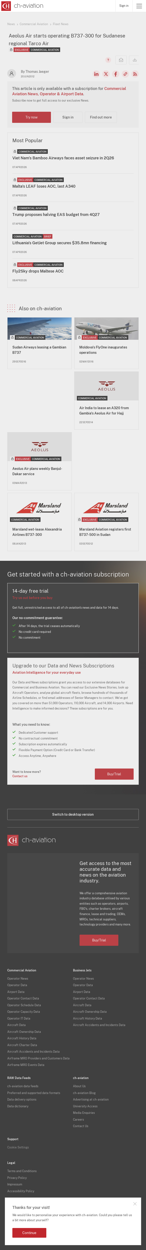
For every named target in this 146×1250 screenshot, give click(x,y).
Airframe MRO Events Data (25, 1065)
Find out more (101, 117)
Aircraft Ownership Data (24, 1032)
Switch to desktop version (73, 814)
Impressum (14, 1184)
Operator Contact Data (23, 998)
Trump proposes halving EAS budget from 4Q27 (56, 214)
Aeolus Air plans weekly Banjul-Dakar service (37, 471)
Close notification (134, 1203)
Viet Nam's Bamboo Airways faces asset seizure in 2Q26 (63, 158)
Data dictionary (17, 1106)
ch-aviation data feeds (22, 1086)
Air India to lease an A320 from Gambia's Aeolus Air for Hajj (104, 410)
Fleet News (60, 24)
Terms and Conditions (22, 1171)
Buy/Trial (114, 774)
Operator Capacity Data (23, 1011)
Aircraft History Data (21, 1038)
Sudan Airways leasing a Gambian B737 (39, 350)
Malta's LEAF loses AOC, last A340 (43, 186)
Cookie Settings (18, 1147)
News (11, 24)
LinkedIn (96, 74)
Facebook (115, 74)
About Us (79, 1086)
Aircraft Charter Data (22, 1045)
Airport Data (15, 992)
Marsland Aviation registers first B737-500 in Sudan (105, 532)
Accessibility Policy (20, 1191)
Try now (31, 117)
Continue (29, 1233)
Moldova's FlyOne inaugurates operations (103, 350)
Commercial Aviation (34, 24)
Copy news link (125, 74)
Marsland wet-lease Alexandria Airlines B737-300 (37, 532)
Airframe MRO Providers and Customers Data (38, 1058)
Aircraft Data (16, 1025)
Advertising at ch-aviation (91, 1099)
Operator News (17, 978)
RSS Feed (135, 74)
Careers (78, 1119)
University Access (85, 1106)
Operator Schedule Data (24, 1005)
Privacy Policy (17, 1178)
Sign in (124, 5)
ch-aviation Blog (84, 1093)
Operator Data (17, 985)
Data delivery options (21, 1099)
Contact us (19, 776)
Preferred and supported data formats (33, 1093)
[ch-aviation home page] (21, 6)
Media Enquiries (84, 1113)
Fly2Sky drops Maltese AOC (38, 271)
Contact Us (80, 1126)
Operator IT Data (18, 1018)
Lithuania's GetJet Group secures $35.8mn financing (59, 243)
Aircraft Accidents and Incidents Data (33, 1051)
